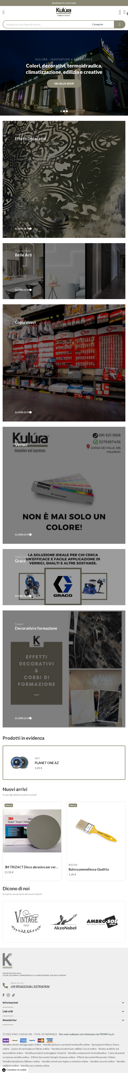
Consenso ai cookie (14, 1069)
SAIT (37, 758)
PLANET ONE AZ (47, 762)
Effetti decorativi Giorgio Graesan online (53, 1057)
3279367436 (42, 986)
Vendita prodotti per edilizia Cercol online (74, 1048)
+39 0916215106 (21, 986)
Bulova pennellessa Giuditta (89, 869)
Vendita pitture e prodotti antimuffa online (66, 1044)
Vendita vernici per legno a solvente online (65, 1061)
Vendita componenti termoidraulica (87, 1052)
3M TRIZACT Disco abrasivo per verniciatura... (32, 867)
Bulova (73, 865)
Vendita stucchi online (102, 1061)
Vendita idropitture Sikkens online (21, 1061)
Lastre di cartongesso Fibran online (30, 1048)
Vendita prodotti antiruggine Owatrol (45, 1052)
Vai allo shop (64, 83)
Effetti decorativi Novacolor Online (96, 1057)
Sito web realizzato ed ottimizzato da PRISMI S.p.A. (86, 1034)
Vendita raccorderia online (35, 1065)
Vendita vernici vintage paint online (22, 1044)
